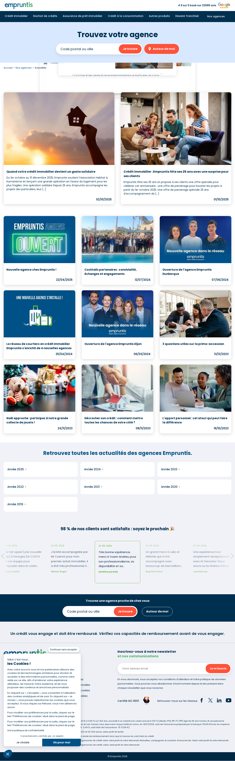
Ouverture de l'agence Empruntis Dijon (113, 344)
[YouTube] (228, 700)
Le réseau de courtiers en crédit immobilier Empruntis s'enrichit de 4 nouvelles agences (39, 346)
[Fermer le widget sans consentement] (64, 650)
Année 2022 (15, 487)
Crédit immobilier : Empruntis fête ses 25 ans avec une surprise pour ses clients (176, 174)
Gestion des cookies (75, 696)
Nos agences (216, 16)
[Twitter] (210, 701)
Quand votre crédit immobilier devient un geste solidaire (50, 172)
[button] (7, 753)
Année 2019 (15, 504)
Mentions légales (72, 679)
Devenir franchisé (187, 16)
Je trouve (130, 49)
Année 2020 (169, 487)
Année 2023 (169, 469)
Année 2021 (92, 487)
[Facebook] (201, 701)
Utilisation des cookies (76, 690)
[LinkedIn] (219, 701)
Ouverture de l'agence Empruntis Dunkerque (187, 272)
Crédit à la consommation (125, 16)
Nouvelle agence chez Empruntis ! (31, 270)
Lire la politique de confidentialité (25, 730)
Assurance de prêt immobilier (82, 16)
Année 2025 (15, 469)
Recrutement (70, 674)
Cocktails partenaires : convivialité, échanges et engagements (110, 272)
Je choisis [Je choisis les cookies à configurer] (22, 742)
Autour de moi (164, 49)
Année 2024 (92, 469)
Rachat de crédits (45, 16)
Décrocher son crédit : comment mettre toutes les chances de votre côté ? (113, 420)
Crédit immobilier (16, 16)
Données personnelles (76, 685)
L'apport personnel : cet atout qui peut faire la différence (194, 420)
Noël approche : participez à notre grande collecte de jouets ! (37, 420)
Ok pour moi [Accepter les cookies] (61, 742)
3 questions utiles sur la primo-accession (193, 344)
